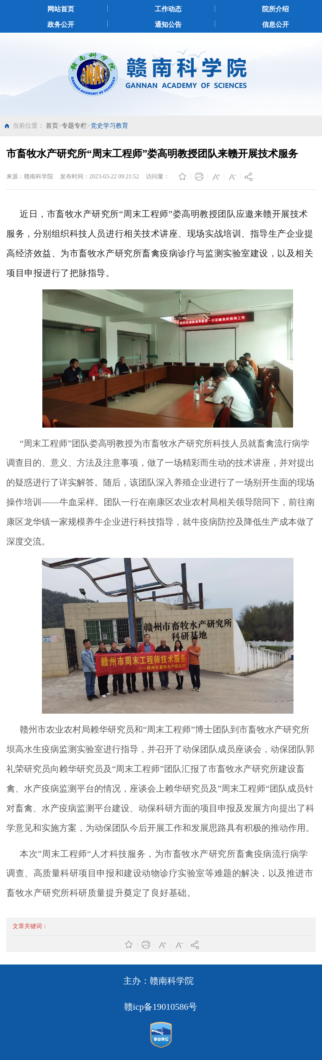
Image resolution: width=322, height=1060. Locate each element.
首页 (52, 125)
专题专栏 (74, 125)
